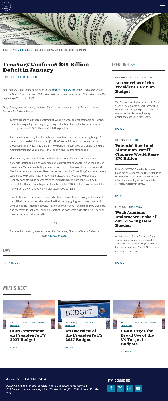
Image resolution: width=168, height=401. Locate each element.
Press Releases (21, 49)
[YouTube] (138, 388)
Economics (140, 207)
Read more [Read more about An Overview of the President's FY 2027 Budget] (119, 129)
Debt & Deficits (11, 263)
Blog (130, 77)
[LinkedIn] (129, 388)
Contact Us (12, 378)
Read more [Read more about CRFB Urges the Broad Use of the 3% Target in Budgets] (125, 352)
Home (6, 49)
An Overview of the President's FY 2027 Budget (135, 87)
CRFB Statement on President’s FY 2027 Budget (28, 335)
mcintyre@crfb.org (55, 235)
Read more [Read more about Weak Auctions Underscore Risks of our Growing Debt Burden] (119, 263)
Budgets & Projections (27, 77)
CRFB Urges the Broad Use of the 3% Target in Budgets (137, 338)
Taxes (137, 140)
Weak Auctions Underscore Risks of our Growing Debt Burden (135, 219)
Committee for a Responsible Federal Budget (6, 6)
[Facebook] (111, 388)
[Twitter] (120, 388)
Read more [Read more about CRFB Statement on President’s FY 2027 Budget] (14, 347)
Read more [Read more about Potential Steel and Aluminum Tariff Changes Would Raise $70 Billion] (119, 196)
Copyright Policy (35, 378)
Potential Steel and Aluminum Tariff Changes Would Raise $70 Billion (137, 152)
